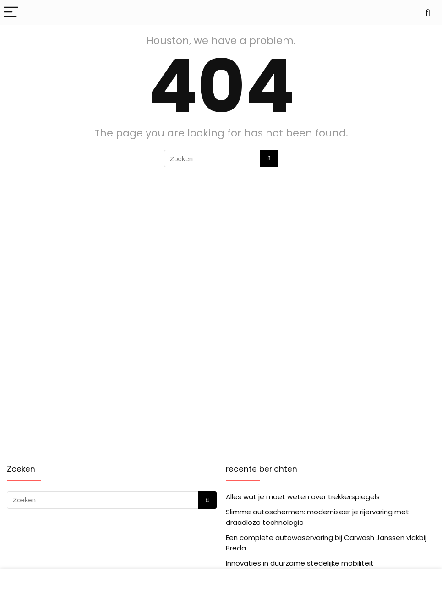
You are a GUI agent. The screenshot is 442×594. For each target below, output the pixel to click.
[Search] (428, 12)
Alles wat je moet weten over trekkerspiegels (303, 496)
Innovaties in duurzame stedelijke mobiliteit (300, 563)
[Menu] (11, 12)
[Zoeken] (269, 158)
